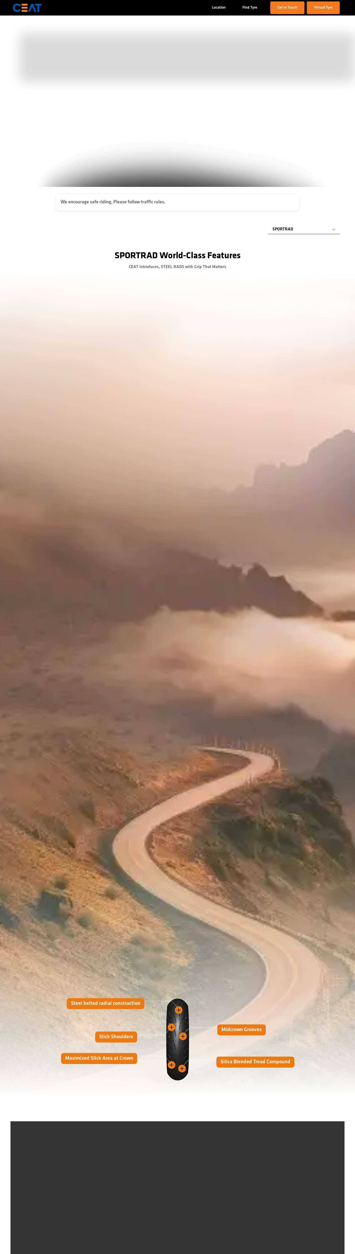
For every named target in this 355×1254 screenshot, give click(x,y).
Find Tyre (249, 8)
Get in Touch (287, 8)
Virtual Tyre (323, 8)
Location (219, 8)
